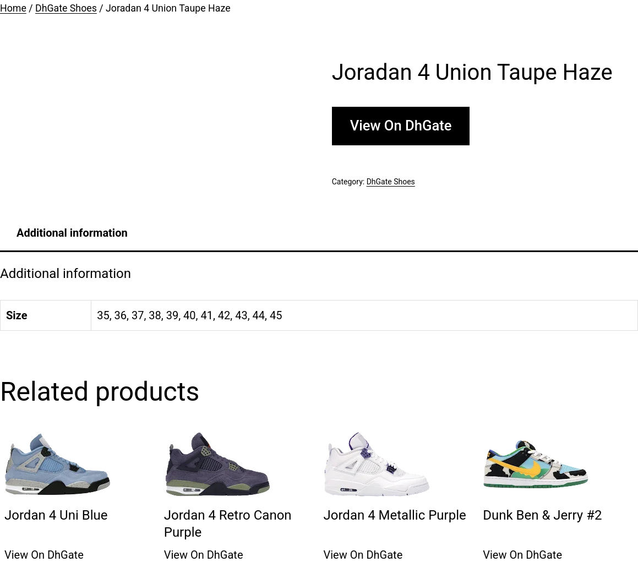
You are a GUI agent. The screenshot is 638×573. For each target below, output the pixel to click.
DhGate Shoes (66, 8)
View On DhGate (401, 125)
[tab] (72, 232)
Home (13, 8)
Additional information (72, 232)
